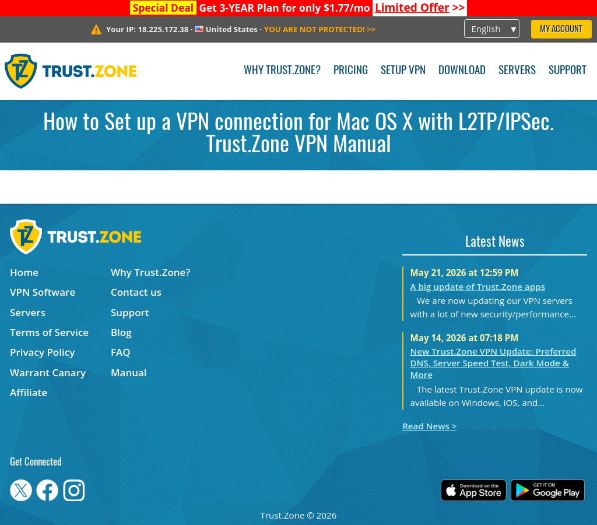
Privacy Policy (42, 352)
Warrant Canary (48, 372)
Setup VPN (403, 70)
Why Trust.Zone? (282, 70)
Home (24, 272)
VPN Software (42, 292)
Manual (129, 372)
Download (462, 70)
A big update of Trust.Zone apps (477, 286)
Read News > (429, 426)
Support (568, 70)
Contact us (136, 292)
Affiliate (28, 392)
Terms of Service (49, 332)
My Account (561, 29)
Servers (517, 70)
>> (420, 7)
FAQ (121, 352)
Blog (121, 332)
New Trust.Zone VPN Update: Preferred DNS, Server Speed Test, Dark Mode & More (493, 362)
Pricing (350, 70)
